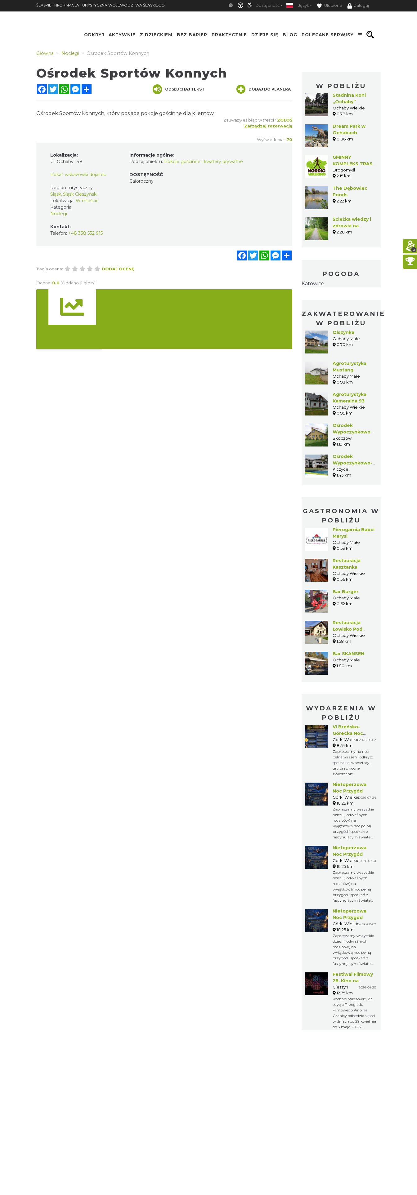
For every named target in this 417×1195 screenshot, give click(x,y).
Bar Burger (345, 591)
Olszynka (343, 332)
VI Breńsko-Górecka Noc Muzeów (348, 733)
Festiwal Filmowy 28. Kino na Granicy (353, 980)
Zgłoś (284, 120)
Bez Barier (192, 34)
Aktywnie (122, 34)
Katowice (313, 284)
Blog (290, 34)
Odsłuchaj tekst (178, 89)
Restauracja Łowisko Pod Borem (347, 629)
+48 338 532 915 (85, 233)
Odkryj (94, 34)
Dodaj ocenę (118, 268)
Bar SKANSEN (348, 653)
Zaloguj (358, 6)
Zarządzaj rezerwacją (268, 125)
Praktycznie (229, 34)
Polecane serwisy (328, 34)
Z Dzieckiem (156, 34)
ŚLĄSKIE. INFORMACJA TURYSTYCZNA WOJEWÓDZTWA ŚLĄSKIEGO (100, 5)
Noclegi (58, 213)
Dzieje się (264, 34)
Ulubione (329, 5)
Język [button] (303, 5)
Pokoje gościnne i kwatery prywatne (203, 161)
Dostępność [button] (267, 5)
